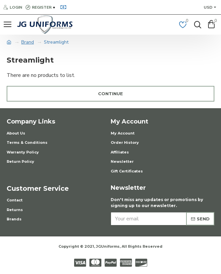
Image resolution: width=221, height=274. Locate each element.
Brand (27, 42)
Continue (110, 93)
